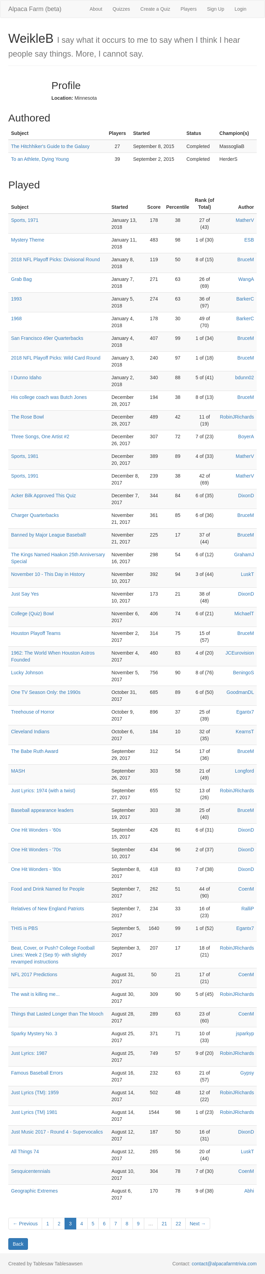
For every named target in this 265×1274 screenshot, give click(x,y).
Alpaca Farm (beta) (34, 9)
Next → (198, 1223)
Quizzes (121, 9)
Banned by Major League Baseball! (48, 535)
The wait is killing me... (35, 994)
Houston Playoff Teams (35, 633)
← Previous (25, 1223)
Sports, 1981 (24, 456)
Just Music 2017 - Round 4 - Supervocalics (57, 1132)
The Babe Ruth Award (34, 751)
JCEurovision (240, 653)
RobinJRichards (237, 417)
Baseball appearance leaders (42, 810)
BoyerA (246, 436)
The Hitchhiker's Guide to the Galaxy (50, 146)
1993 (16, 299)
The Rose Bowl (27, 417)
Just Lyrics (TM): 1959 (35, 1092)
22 (178, 1223)
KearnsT (245, 731)
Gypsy (247, 1073)
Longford (244, 771)
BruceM (245, 259)
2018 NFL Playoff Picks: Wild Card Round (55, 358)
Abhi (249, 1191)
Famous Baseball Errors (37, 1073)
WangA (246, 279)
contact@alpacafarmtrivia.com (224, 1263)
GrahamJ (244, 554)
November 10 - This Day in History (48, 574)
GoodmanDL (240, 692)
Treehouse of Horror (33, 712)
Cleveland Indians (30, 731)
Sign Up (215, 9)
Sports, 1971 (24, 220)
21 (164, 1223)
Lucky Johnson (27, 672)
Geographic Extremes (34, 1191)
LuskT (247, 574)
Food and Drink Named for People (47, 889)
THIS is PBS (24, 928)
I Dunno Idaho (26, 377)
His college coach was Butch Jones (49, 397)
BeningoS (243, 672)
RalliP (247, 908)
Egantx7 (245, 712)
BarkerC (245, 299)
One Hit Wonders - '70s (36, 849)
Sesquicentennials (30, 1171)
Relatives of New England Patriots (47, 908)
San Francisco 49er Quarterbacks (47, 338)
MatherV (245, 220)
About (96, 9)
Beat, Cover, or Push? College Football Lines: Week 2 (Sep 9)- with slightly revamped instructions (53, 954)
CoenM (246, 889)
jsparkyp (245, 1033)
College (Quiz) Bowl (32, 613)
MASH (18, 771)
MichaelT (244, 613)
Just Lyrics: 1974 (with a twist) (43, 790)
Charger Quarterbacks (35, 515)
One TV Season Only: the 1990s (45, 692)
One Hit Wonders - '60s (36, 830)
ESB (249, 240)
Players (188, 9)
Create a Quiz (155, 9)
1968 (16, 318)
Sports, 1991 (24, 476)
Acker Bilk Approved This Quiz (43, 495)
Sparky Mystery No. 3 (34, 1033)
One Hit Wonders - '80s (36, 869)
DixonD (246, 495)
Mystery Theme (27, 240)
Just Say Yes (25, 594)
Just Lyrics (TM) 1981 (34, 1112)
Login (240, 9)
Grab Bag (21, 279)
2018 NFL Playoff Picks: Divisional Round (55, 259)
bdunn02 (244, 377)
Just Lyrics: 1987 (29, 1053)
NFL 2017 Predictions (34, 974)
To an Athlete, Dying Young (40, 159)
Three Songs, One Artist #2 (40, 436)
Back (18, 1244)
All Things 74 (25, 1151)
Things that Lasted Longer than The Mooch (57, 1014)
